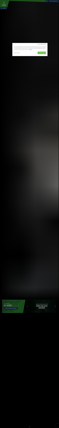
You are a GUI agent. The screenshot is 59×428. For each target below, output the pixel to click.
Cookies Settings (17, 52)
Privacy (31, 49)
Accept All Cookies (42, 52)
